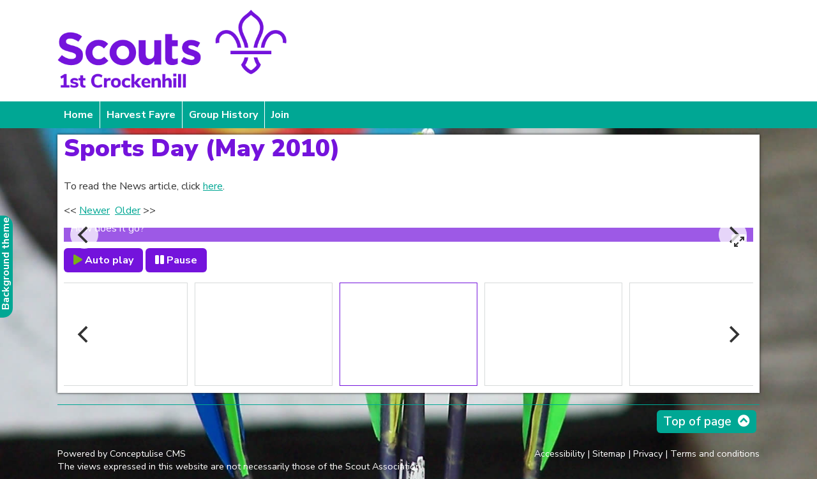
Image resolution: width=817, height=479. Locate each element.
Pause (176, 260)
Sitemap (609, 453)
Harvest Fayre (141, 115)
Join (280, 115)
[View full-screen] (739, 241)
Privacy (648, 453)
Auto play (103, 260)
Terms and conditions (715, 453)
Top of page (697, 421)
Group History (223, 115)
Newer (94, 210)
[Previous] (84, 235)
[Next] (733, 334)
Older (127, 210)
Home (78, 115)
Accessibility (559, 453)
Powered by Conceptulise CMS (121, 453)
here (213, 186)
